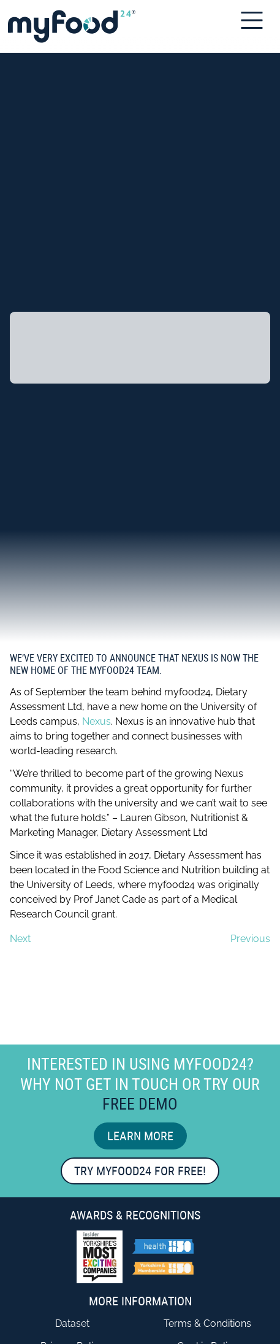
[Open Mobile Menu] (256, 20)
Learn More (140, 1135)
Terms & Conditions (207, 1323)
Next (20, 938)
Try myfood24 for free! (140, 1170)
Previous (250, 938)
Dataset (72, 1323)
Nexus (96, 721)
